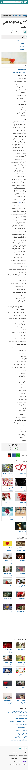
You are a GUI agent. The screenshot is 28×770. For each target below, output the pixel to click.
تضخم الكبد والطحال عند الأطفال (18, 721)
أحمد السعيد (10, 31)
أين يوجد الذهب (23, 715)
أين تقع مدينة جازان (22, 727)
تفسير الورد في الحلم (21, 734)
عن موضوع (14, 752)
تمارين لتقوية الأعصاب (21, 724)
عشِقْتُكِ (22, 122)
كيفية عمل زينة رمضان (21, 731)
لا (11, 448)
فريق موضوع (14, 758)
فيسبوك (14, 455)
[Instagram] (20, 748)
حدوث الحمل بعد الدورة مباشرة (19, 740)
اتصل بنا (25, 752)
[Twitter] (23, 748)
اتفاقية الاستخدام (23, 755)
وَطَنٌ (19, 202)
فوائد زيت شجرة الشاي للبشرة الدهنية (17, 712)
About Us (25, 758)
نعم (16, 448)
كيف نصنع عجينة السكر (21, 718)
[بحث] (20, 2)
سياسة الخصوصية (13, 755)
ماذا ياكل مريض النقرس (21, 737)
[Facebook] (26, 748)
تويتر (9, 455)
